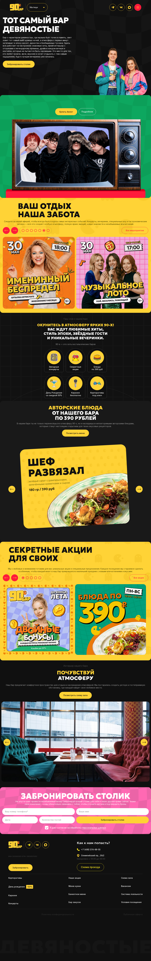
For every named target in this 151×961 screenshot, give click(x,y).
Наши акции (75, 878)
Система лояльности (132, 894)
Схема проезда (90, 867)
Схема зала (127, 878)
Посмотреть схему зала (75, 695)
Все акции (139, 578)
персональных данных (94, 827)
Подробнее (87, 111)
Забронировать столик (18, 64)
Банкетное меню (77, 894)
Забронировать (20, 867)
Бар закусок (75, 902)
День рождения (20, 887)
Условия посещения (131, 902)
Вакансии (126, 886)
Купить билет (66, 112)
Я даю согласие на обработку (75, 827)
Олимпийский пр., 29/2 (90, 855)
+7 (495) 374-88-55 (88, 849)
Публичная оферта (133, 914)
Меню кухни (75, 886)
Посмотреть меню (75, 433)
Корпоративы (15, 878)
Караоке (12, 895)
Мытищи (34, 7)
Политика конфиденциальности (57, 914)
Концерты (13, 903)
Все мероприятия (135, 230)
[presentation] (11, 489)
